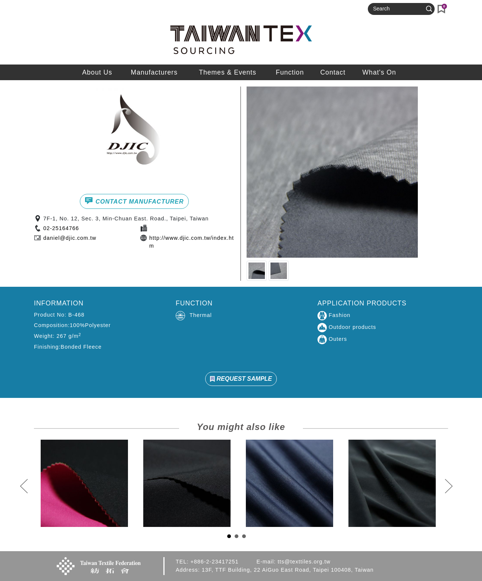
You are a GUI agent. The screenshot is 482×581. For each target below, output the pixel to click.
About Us (97, 72)
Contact (332, 72)
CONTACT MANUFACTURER (134, 201)
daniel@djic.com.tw (69, 238)
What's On (379, 72)
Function (290, 72)
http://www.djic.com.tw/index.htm (191, 242)
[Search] (398, 9)
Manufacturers (154, 72)
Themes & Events (227, 72)
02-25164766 (61, 228)
